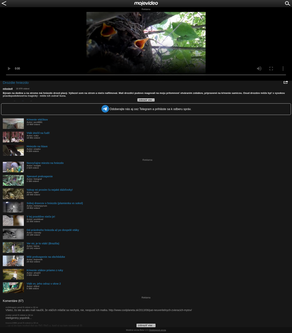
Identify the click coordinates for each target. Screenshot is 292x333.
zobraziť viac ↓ (146, 100)
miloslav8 (8, 89)
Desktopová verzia (157, 330)
